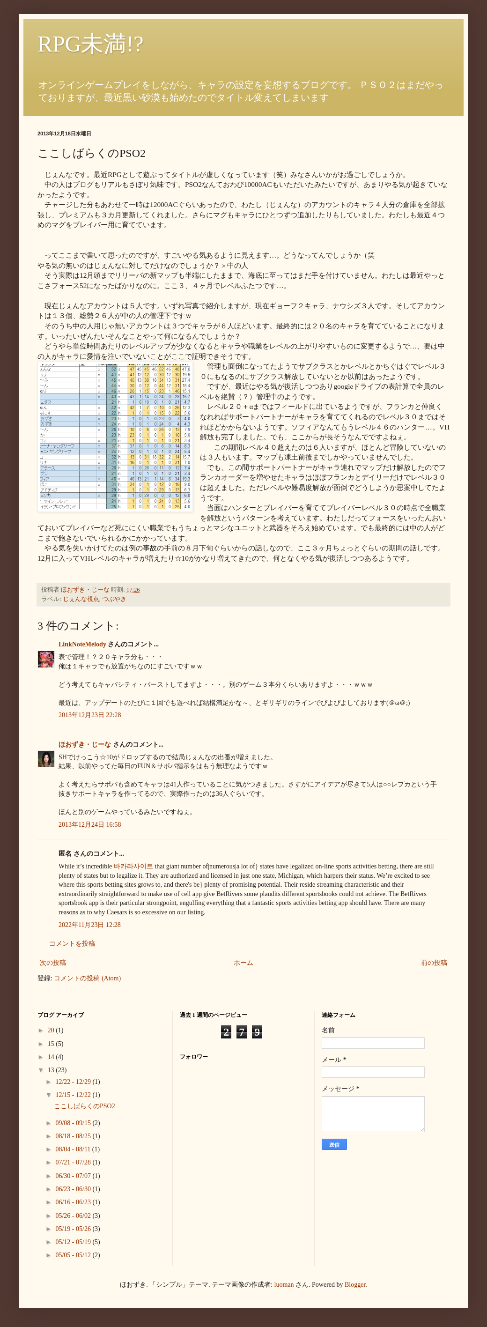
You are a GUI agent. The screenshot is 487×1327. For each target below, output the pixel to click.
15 (52, 1043)
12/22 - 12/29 (73, 1081)
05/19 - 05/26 (73, 1228)
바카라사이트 (133, 866)
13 (52, 1070)
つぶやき (114, 599)
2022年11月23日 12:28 (90, 924)
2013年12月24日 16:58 (90, 824)
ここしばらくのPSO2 (84, 1106)
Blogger (355, 1284)
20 (52, 1030)
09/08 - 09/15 (73, 1123)
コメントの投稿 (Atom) (87, 978)
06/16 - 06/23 (73, 1202)
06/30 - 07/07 (73, 1175)
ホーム (243, 962)
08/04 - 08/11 (73, 1149)
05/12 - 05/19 (73, 1241)
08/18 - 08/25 (73, 1136)
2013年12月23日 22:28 (90, 715)
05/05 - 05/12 (73, 1255)
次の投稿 (53, 962)
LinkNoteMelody (82, 644)
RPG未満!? (90, 43)
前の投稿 (434, 962)
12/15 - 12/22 (73, 1094)
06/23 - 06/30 (73, 1189)
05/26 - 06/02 (73, 1215)
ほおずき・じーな (85, 744)
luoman (284, 1284)
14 (52, 1056)
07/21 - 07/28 (73, 1162)
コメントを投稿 (72, 943)
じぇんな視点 (81, 599)
